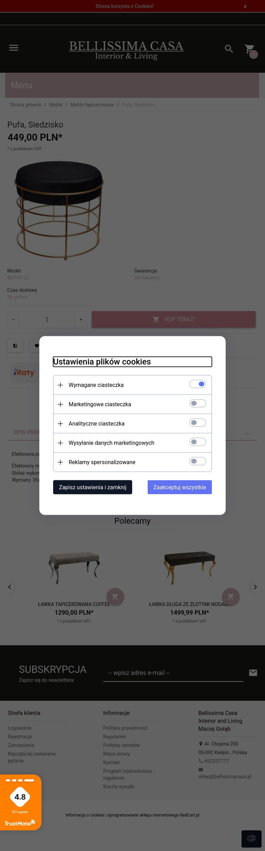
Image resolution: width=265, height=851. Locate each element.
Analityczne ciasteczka (97, 423)
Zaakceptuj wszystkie (180, 487)
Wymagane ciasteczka (96, 385)
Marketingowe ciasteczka (100, 404)
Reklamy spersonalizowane (102, 462)
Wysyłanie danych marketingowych (111, 443)
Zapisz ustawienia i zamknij (92, 487)
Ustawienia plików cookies (102, 362)
